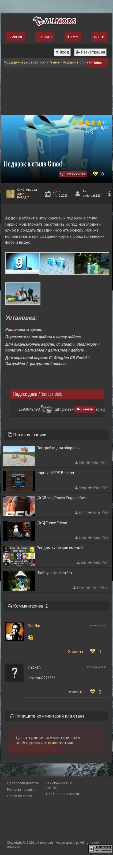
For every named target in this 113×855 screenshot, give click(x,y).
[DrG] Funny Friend (52, 523)
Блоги (99, 37)
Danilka (34, 626)
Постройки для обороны (58, 448)
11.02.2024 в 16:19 (97, 667)
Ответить (75, 652)
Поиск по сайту (19, 796)
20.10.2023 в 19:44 (97, 626)
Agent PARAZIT (23, 195)
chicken (34, 667)
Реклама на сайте (21, 789)
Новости (44, 37)
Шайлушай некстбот (55, 573)
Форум (72, 37)
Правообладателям (23, 783)
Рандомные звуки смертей (60, 548)
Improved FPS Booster (55, 473)
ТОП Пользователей (62, 794)
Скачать (85, 409)
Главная (15, 37)
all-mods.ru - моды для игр (57, 842)
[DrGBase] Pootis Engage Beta (62, 498)
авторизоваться (57, 742)
